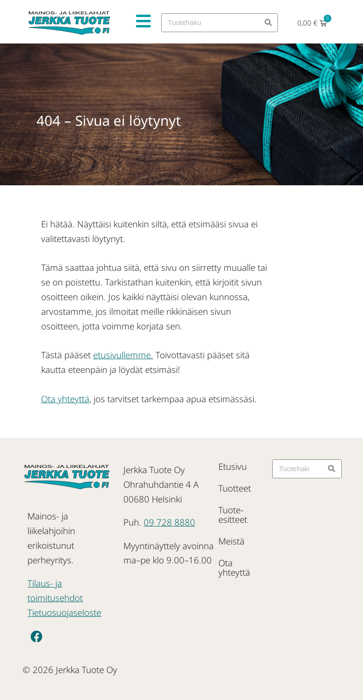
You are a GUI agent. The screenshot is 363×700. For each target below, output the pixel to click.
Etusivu (232, 466)
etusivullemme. (123, 355)
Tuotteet (234, 488)
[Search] (268, 23)
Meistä (231, 541)
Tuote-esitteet (232, 514)
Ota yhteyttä (65, 399)
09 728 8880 (169, 522)
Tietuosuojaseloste (64, 612)
